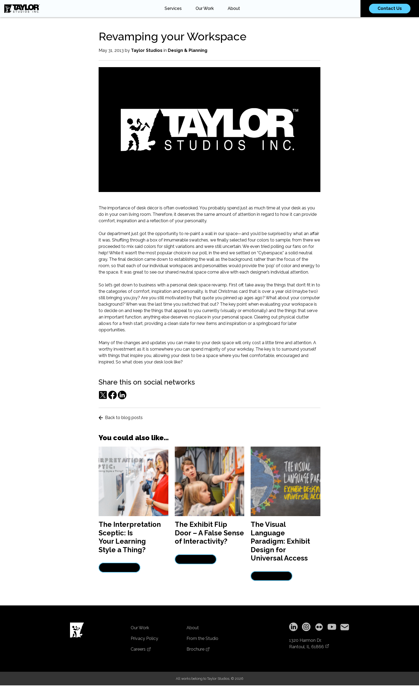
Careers (141, 649)
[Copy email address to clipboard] (344, 628)
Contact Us (390, 8)
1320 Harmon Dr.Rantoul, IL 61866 (309, 643)
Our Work (205, 8)
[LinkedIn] (293, 628)
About (234, 8)
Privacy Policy (144, 638)
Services (173, 8)
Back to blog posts (121, 417)
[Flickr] (319, 628)
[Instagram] (306, 628)
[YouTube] (332, 628)
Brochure (198, 649)
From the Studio (202, 638)
